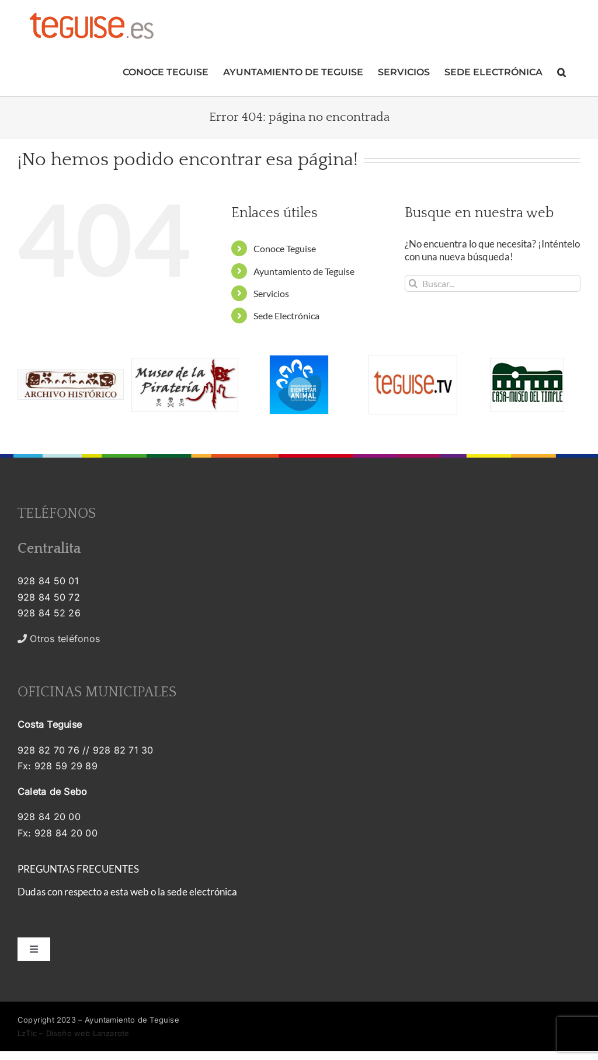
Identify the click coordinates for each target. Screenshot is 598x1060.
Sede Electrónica (286, 315)
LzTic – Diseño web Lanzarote (73, 1033)
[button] (561, 71)
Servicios (271, 293)
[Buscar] (413, 283)
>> (67, 638)
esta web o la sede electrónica (173, 891)
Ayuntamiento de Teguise (303, 271)
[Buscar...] (492, 283)
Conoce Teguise (284, 248)
